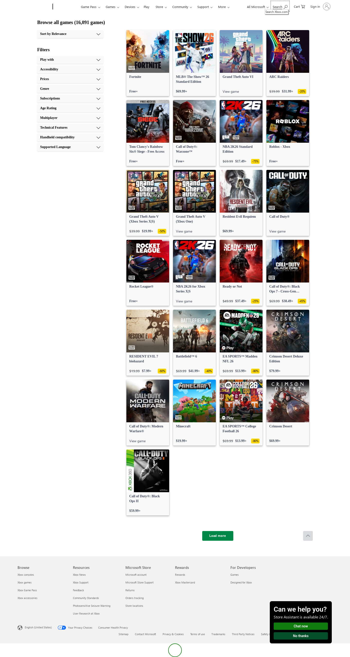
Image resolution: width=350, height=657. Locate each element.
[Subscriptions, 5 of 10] (70, 98)
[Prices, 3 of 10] (70, 79)
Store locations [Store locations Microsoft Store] (134, 605)
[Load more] (217, 536)
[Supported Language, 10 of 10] (70, 147)
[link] (147, 63)
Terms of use (197, 634)
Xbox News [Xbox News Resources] (79, 574)
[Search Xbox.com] (280, 6)
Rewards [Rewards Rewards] (180, 574)
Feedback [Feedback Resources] (78, 590)
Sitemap (123, 634)
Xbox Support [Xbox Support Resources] (80, 582)
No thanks (301, 636)
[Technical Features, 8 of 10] (70, 128)
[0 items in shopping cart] (299, 6)
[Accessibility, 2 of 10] (70, 69)
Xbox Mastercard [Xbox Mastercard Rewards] (185, 582)
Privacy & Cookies (173, 634)
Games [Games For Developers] (234, 574)
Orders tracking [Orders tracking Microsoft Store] (134, 597)
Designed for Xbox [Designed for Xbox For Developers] (241, 582)
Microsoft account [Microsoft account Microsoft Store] (136, 574)
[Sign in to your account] (319, 6)
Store (159, 7)
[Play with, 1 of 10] (70, 60)
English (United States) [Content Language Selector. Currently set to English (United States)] (38, 627)
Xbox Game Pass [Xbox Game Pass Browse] (27, 590)
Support (203, 7)
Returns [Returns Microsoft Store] (130, 590)
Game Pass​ (88, 7)
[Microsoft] (34, 6)
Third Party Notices (243, 634)
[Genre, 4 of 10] (70, 89)
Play (146, 7)
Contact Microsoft (145, 634)
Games (110, 7)
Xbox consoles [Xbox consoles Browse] (26, 574)
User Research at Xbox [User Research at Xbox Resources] (86, 613)
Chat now (301, 626)
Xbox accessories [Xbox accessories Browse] (27, 597)
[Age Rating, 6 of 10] (70, 108)
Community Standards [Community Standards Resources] (86, 597)
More (222, 7)
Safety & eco (268, 634)
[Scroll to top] (308, 536)
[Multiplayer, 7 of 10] (70, 118)
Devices (130, 7)
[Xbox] (66, 6)
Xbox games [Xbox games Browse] (25, 582)
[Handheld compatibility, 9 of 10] (70, 137)
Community (180, 7)
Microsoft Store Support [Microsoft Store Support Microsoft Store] (139, 582)
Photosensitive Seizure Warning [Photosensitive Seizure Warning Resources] (91, 605)
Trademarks (218, 634)
